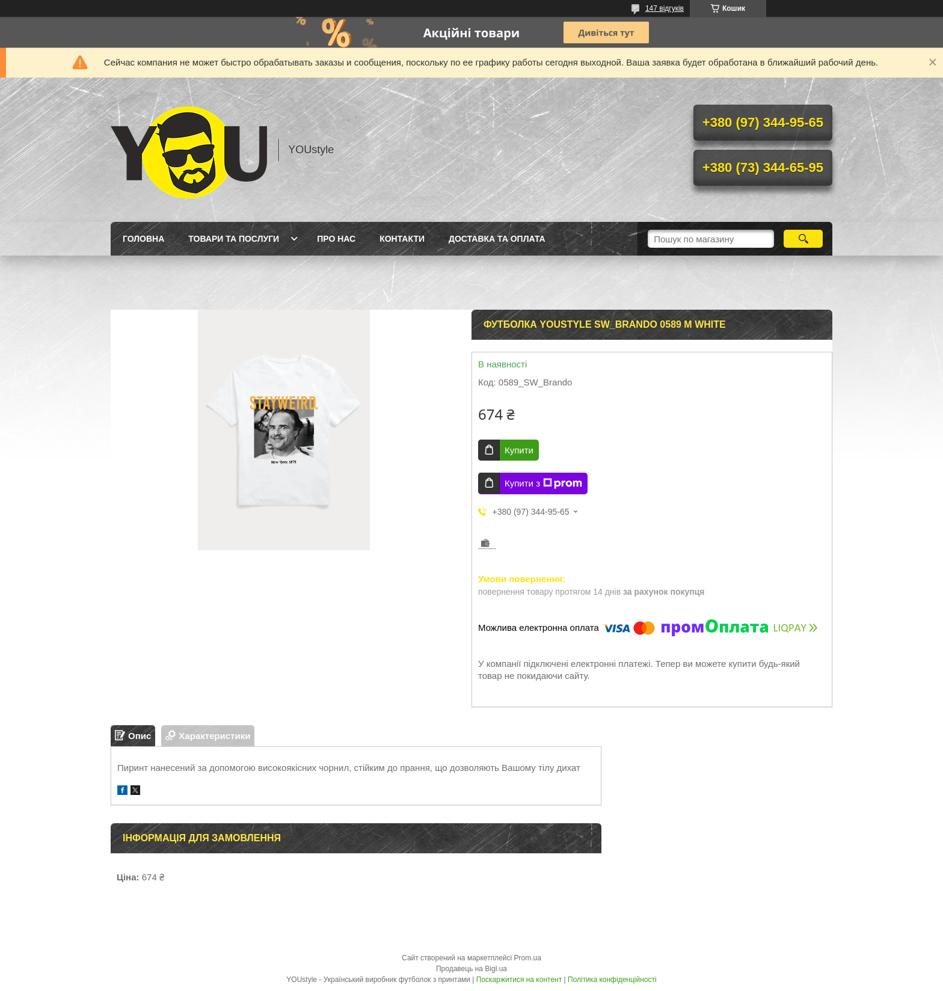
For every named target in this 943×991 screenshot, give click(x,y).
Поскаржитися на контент (519, 979)
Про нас (336, 239)
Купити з (543, 483)
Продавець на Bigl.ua (471, 969)
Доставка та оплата (497, 239)
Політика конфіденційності (612, 979)
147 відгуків (664, 8)
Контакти (402, 239)
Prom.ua (527, 958)
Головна (143, 239)
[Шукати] (803, 239)
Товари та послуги (233, 239)
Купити (519, 450)
